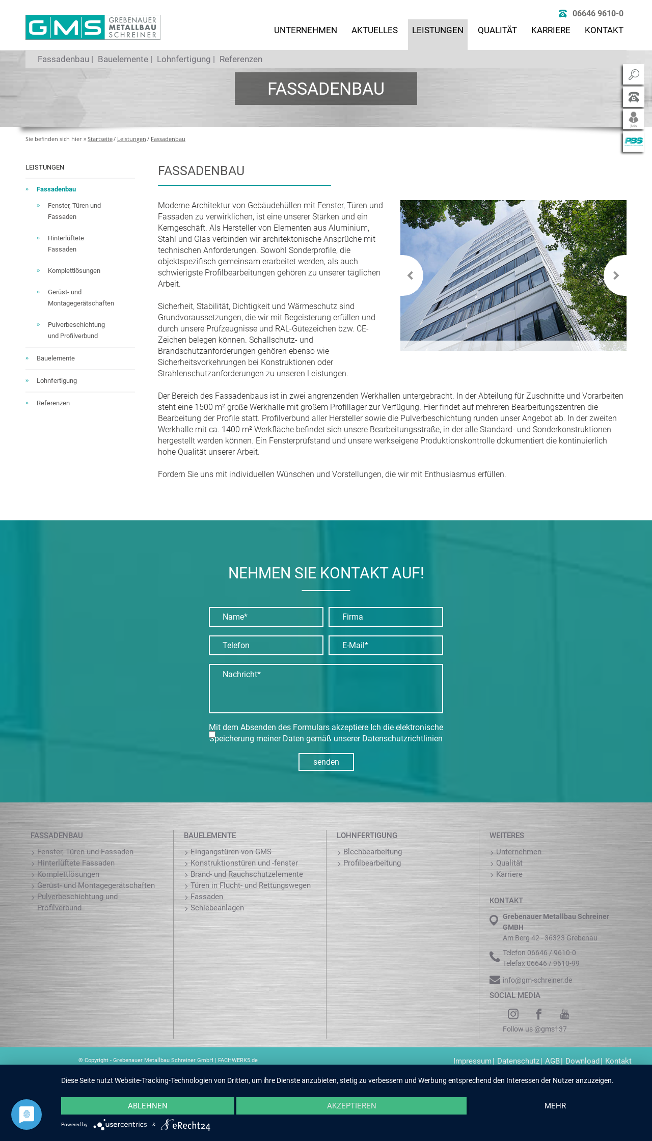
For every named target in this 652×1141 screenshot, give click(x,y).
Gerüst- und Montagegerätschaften (96, 885)
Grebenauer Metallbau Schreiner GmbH (163, 1060)
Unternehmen (305, 30)
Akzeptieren (351, 1105)
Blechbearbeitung (372, 851)
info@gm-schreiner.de (537, 980)
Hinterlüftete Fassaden (76, 863)
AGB (552, 1061)
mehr (555, 1105)
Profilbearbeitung (372, 863)
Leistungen (438, 30)
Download (582, 1061)
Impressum (472, 1061)
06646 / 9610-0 (551, 953)
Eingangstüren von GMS (231, 851)
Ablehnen (148, 1105)
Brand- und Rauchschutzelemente (247, 874)
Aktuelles (374, 30)
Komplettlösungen (74, 270)
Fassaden (207, 896)
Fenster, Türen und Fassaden (85, 851)
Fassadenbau (63, 59)
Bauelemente (123, 59)
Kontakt (604, 30)
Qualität (497, 30)
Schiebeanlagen (217, 907)
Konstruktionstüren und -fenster (244, 863)
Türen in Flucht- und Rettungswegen (251, 885)
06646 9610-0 (598, 13)
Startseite (100, 139)
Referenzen (241, 59)
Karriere (550, 30)
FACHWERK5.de (238, 1060)
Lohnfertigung (184, 59)
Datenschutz (518, 1061)
